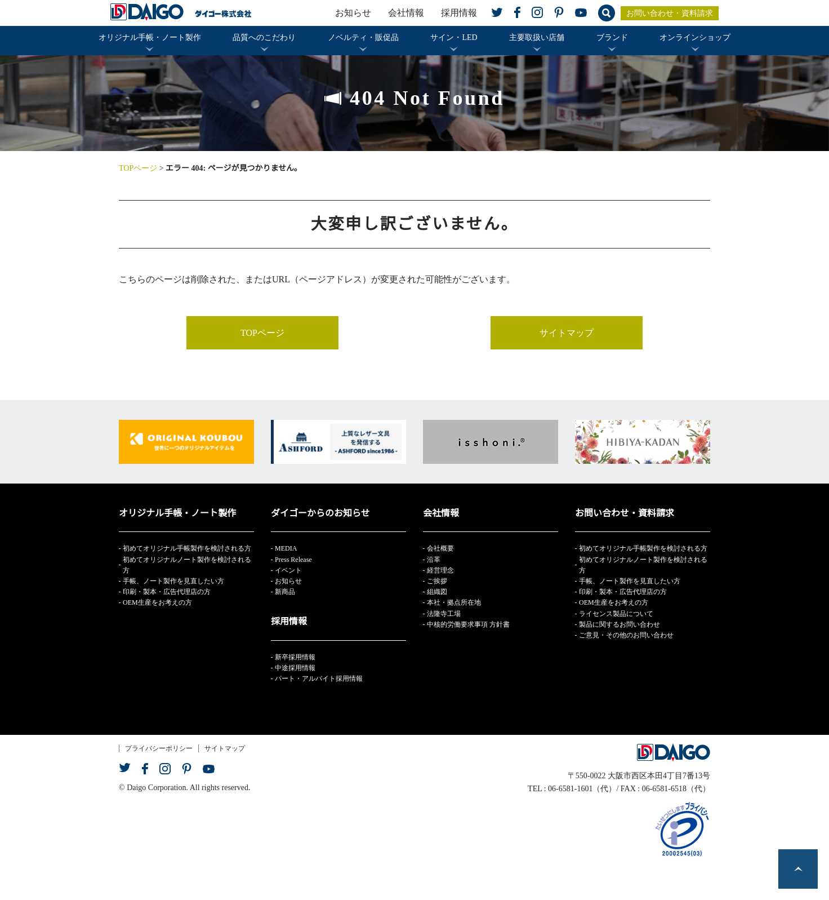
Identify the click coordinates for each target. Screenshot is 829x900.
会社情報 (406, 12)
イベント (288, 570)
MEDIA (286, 548)
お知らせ (353, 12)
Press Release (293, 560)
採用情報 (459, 12)
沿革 (433, 560)
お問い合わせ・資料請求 (669, 13)
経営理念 (440, 570)
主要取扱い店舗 (536, 37)
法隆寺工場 (444, 614)
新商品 (285, 592)
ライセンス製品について (616, 614)
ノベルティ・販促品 (363, 37)
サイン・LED (453, 37)
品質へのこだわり (264, 37)
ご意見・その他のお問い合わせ (626, 635)
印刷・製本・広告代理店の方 (167, 592)
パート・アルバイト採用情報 (319, 678)
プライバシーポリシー (159, 748)
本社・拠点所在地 (454, 602)
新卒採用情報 (295, 657)
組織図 (437, 592)
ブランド (612, 37)
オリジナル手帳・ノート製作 (150, 37)
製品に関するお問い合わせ (619, 624)
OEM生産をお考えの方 (157, 602)
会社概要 (440, 548)
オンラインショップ (694, 37)
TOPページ (138, 168)
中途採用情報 (295, 668)
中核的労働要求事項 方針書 (468, 624)
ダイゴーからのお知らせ (320, 513)
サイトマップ (567, 333)
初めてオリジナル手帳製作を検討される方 (187, 548)
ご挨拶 (437, 581)
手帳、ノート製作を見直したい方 (173, 581)
